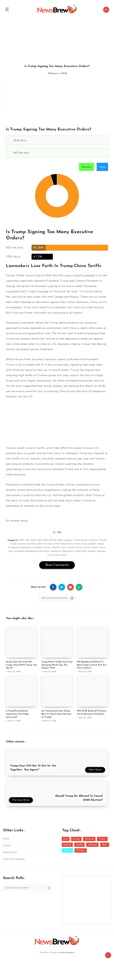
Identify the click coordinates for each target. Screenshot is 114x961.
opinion (87, 548)
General (67, 846)
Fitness (102, 840)
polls (10, 552)
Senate (91, 552)
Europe (76, 840)
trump (64, 556)
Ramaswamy (31, 552)
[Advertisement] (57, 39)
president (19, 552)
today (57, 556)
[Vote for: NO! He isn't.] (57, 154)
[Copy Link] (57, 599)
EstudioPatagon (66, 953)
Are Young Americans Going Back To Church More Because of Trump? (56, 715)
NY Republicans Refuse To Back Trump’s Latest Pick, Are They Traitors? (91, 666)
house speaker (88, 544)
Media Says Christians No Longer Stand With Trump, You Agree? (21, 666)
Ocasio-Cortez (75, 548)
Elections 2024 (34, 544)
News (104, 846)
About (6, 839)
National (92, 846)
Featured (89, 840)
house (77, 544)
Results (86, 168)
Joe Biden (37, 548)
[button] (59, 141)
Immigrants (25, 548)
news (63, 548)
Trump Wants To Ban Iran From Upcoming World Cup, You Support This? (57, 666)
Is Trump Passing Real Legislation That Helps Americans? (17, 715)
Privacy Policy (10, 853)
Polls (59, 534)
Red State (44, 552)
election (22, 544)
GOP (56, 544)
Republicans (68, 552)
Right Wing (81, 552)
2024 (21, 541)
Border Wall (56, 541)
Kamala (47, 548)
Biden (34, 541)
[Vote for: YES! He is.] (57, 141)
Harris (70, 544)
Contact (7, 846)
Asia (66, 840)
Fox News (48, 544)
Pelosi (95, 548)
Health (79, 846)
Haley (63, 544)
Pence (102, 548)
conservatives (81, 541)
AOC (27, 541)
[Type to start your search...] (27, 889)
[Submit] (49, 889)
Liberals (56, 548)
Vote (102, 168)
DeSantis (93, 541)
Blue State (43, 541)
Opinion (67, 852)
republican (55, 552)
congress (68, 541)
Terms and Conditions (14, 860)
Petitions (80, 852)
